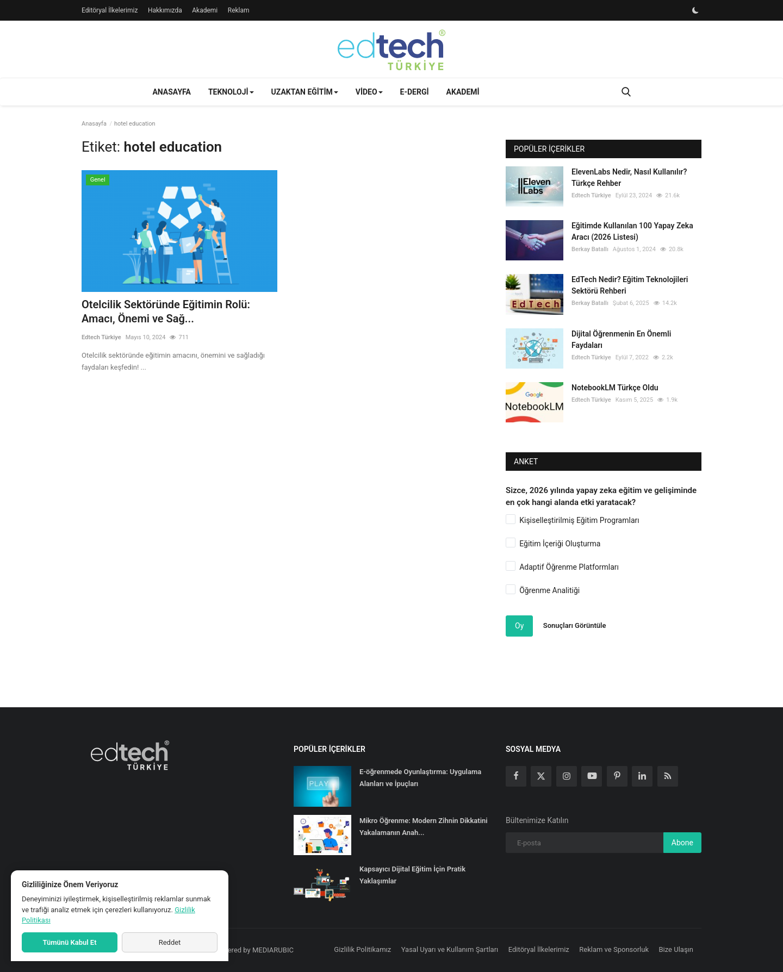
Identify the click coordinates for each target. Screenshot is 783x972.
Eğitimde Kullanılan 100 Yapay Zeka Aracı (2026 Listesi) (632, 231)
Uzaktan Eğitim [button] (304, 92)
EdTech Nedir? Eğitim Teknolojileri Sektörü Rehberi (629, 285)
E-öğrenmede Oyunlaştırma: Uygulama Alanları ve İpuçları (420, 778)
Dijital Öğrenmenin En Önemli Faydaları (621, 339)
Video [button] (369, 92)
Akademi (204, 10)
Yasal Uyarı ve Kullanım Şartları (450, 949)
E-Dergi (414, 92)
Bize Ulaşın (676, 949)
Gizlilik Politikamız (362, 949)
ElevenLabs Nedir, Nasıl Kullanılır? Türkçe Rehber (629, 177)
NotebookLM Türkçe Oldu (614, 387)
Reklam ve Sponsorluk (614, 949)
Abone (682, 842)
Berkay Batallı (589, 249)
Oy (519, 625)
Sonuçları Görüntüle (574, 625)
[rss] (667, 776)
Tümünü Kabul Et (69, 942)
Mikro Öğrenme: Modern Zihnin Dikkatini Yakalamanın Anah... (423, 827)
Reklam (239, 10)
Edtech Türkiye (101, 337)
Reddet (170, 942)
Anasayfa (171, 92)
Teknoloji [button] (231, 92)
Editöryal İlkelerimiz (110, 10)
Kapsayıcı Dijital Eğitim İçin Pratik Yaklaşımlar (412, 875)
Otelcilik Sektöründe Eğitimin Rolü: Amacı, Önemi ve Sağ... (166, 311)
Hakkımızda (165, 10)
